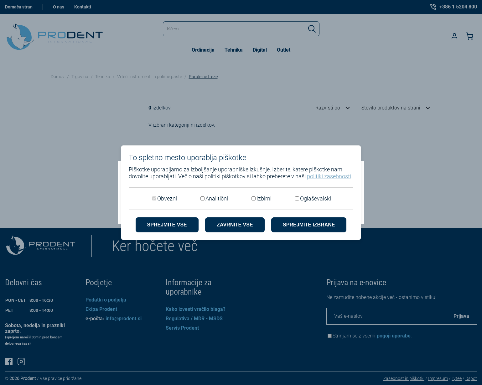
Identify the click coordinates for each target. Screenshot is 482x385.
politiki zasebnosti (329, 176)
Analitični (216, 198)
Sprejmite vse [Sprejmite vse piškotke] (167, 224)
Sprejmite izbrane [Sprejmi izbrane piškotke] (309, 224)
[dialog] (241, 192)
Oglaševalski (315, 198)
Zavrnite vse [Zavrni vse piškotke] (235, 224)
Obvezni (167, 198)
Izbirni (264, 198)
